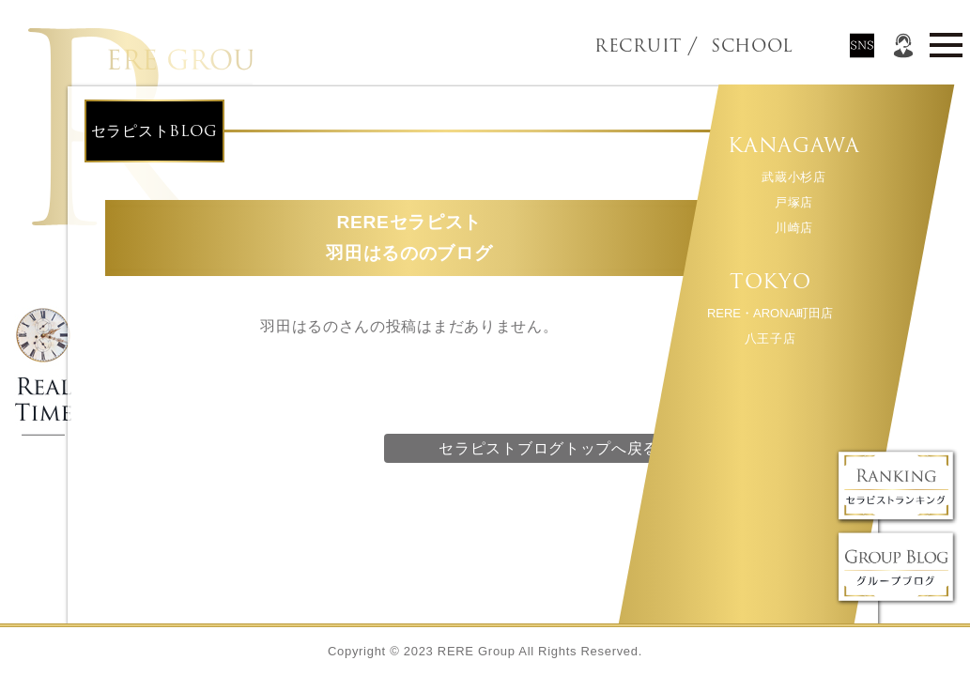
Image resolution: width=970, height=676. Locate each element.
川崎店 (793, 228)
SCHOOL (720, 46)
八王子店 (769, 338)
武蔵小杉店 (793, 177)
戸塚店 (793, 202)
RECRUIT (638, 46)
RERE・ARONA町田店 (769, 313)
